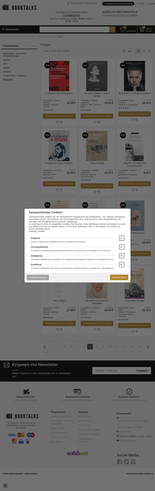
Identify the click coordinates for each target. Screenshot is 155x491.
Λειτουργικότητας (39, 247)
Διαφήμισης (37, 256)
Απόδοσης (36, 264)
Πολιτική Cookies (37, 231)
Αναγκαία (35, 238)
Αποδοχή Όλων (119, 277)
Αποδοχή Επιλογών (38, 277)
